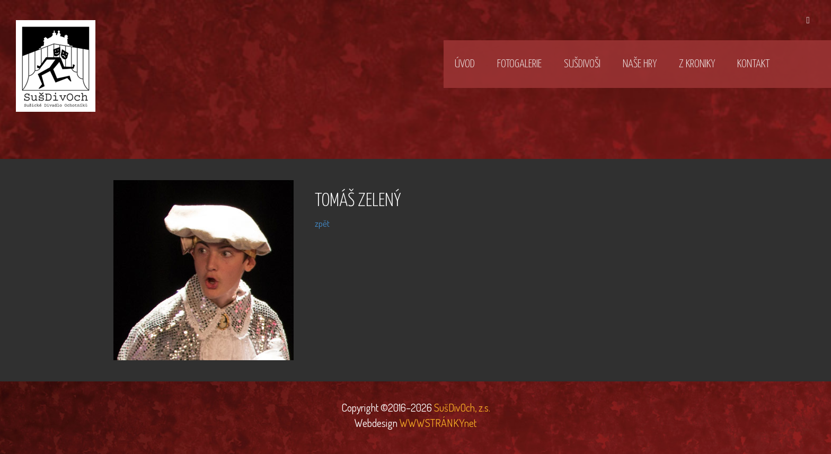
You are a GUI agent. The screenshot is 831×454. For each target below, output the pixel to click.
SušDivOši (582, 64)
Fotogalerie (519, 64)
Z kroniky (697, 64)
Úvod (465, 64)
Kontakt (753, 64)
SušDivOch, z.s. (461, 407)
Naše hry (640, 64)
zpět (322, 223)
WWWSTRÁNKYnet (438, 423)
